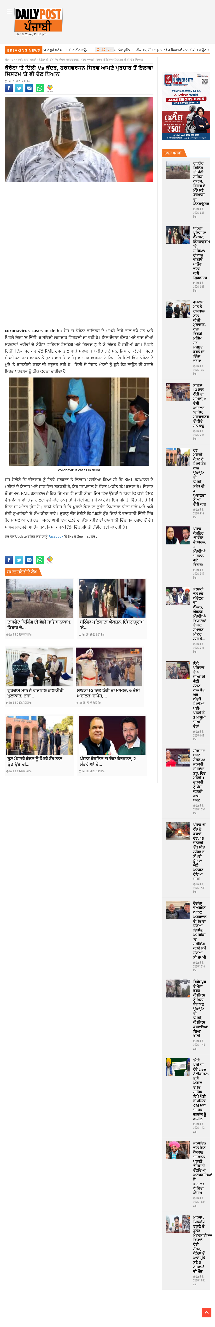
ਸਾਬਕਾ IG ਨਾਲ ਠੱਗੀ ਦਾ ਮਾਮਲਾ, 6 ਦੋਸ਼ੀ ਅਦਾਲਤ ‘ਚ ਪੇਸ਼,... (108, 693)
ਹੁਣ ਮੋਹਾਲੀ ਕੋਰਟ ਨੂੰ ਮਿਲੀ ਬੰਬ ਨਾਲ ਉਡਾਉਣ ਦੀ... (34, 761)
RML (49, 351)
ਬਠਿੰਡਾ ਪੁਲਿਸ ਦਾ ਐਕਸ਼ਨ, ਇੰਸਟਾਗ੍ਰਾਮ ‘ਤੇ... (112, 624)
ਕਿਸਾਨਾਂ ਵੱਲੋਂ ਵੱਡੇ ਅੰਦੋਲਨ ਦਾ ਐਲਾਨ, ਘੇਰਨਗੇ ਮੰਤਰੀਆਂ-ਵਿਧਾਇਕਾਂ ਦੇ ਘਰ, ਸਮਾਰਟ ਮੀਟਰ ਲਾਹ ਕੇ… (199, 614)
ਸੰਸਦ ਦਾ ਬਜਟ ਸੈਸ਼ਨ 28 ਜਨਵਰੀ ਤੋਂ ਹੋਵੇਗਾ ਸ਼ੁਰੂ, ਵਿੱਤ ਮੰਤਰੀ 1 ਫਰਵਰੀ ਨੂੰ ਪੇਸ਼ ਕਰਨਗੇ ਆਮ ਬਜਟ (199, 775)
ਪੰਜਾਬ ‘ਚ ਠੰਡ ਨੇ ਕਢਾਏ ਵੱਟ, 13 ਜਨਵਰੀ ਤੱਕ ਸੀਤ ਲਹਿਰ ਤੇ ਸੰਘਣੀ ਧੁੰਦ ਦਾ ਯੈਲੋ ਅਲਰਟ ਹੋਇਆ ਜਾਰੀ (199, 851)
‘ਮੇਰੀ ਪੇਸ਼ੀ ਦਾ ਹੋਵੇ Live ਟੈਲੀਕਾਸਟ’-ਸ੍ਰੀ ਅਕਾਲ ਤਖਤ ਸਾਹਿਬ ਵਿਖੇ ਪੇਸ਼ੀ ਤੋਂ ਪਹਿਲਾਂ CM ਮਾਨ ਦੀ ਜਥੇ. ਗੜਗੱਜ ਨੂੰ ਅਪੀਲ (201, 1089)
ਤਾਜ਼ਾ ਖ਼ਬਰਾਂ (30, 60)
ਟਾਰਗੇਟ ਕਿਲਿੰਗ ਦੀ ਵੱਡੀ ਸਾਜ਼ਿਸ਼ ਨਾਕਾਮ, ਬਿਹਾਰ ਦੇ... (39, 624)
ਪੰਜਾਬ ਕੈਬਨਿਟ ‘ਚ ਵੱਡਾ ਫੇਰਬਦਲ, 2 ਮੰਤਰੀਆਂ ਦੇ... (108, 761)
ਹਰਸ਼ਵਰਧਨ (93, 357)
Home (9, 60)
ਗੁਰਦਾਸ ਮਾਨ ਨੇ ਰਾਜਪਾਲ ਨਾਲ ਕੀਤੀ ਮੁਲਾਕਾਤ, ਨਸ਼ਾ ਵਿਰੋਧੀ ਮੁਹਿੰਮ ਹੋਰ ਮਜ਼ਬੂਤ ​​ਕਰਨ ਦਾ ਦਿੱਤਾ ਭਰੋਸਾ (199, 331)
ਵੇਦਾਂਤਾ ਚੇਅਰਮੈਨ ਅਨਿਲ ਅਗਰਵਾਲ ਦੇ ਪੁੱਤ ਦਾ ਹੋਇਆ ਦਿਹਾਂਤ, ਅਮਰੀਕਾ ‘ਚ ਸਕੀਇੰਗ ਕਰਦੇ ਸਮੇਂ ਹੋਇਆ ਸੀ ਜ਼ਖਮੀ (199, 930)
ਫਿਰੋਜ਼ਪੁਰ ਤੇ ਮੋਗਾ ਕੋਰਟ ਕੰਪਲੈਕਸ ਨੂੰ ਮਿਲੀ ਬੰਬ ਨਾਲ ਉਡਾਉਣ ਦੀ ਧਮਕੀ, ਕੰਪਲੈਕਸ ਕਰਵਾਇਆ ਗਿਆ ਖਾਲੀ (200, 1008)
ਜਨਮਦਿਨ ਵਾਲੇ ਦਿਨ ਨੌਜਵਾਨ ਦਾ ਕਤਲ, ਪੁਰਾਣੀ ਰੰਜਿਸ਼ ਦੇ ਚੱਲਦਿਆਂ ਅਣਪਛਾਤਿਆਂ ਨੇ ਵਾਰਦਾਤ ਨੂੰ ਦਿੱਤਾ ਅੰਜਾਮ (202, 1168)
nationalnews (28, 553)
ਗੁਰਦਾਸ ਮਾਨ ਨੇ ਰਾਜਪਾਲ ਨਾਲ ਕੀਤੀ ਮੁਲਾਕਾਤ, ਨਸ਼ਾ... (35, 693)
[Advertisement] (79, 223)
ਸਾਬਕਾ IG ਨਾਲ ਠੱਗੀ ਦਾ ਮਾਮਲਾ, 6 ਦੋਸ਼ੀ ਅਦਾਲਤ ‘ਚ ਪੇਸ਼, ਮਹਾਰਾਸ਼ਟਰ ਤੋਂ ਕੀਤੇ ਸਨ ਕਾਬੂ (201, 405)
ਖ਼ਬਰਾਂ (19, 60)
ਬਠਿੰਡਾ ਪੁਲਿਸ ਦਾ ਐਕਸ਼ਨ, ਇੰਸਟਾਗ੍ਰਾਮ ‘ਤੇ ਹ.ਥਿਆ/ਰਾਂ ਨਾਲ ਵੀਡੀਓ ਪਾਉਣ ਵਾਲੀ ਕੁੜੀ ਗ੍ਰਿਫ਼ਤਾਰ (201, 253)
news (41, 553)
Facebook (56, 536)
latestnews (12, 553)
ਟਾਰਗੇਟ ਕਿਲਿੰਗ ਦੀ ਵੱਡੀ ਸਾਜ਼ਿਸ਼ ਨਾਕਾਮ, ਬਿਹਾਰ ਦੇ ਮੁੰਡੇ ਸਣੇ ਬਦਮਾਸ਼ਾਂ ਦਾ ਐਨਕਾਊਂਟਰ (201, 183)
